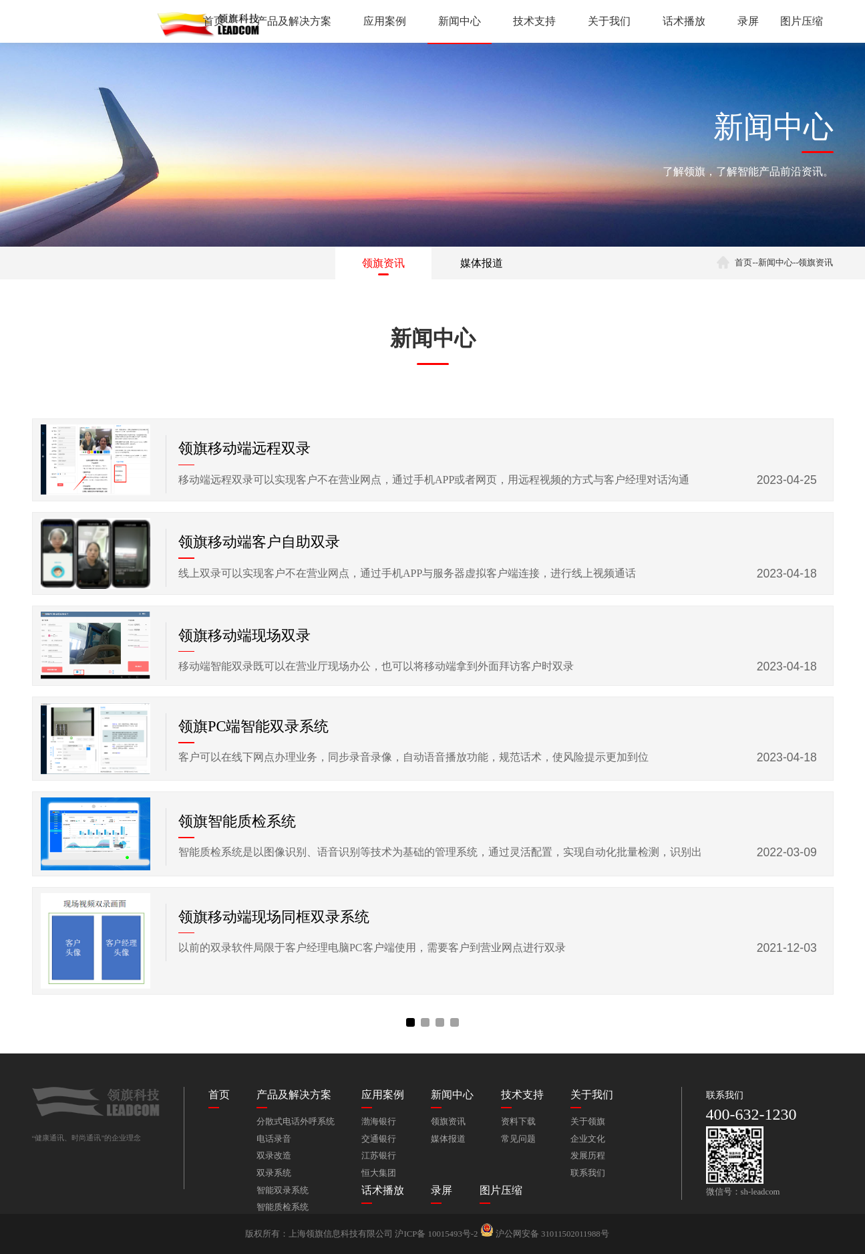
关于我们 (609, 21)
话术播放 (684, 21)
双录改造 (273, 1155)
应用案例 (384, 21)
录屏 (748, 21)
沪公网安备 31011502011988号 (544, 1234)
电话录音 (273, 1139)
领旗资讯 (383, 263)
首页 (213, 21)
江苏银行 (378, 1155)
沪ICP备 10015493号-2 (436, 1234)
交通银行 (378, 1139)
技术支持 (534, 21)
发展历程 (587, 1155)
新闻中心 (459, 21)
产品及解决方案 (293, 21)
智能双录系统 (282, 1190)
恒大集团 (378, 1173)
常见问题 (518, 1139)
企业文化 (587, 1139)
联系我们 (587, 1173)
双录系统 (273, 1173)
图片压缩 (801, 21)
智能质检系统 (282, 1207)
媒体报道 (481, 263)
